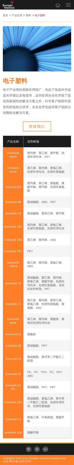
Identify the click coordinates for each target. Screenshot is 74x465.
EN (45, 449)
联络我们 (37, 126)
